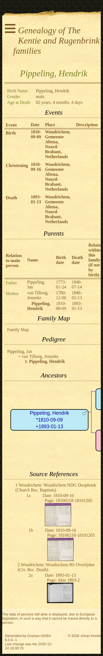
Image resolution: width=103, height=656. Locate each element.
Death (11, 197)
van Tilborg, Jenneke (38, 295)
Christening (17, 165)
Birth (11, 133)
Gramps (33, 636)
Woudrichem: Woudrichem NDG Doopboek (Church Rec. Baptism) (55, 487)
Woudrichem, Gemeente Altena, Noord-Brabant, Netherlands (58, 144)
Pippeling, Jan (19, 351)
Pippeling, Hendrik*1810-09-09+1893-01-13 (49, 419)
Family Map (18, 329)
